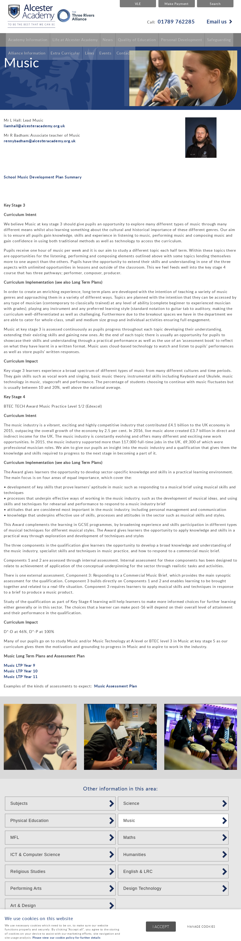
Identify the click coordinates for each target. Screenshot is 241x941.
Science (131, 803)
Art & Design (23, 905)
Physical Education (29, 820)
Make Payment (176, 3)
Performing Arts (26, 888)
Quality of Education (137, 39)
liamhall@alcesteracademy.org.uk (34, 125)
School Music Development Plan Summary (43, 177)
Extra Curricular (65, 53)
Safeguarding (219, 39)
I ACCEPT (161, 927)
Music (129, 820)
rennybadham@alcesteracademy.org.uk (40, 140)
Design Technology (142, 888)
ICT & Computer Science (35, 854)
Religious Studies (28, 871)
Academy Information (28, 39)
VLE (137, 3)
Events (105, 53)
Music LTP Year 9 (19, 665)
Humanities (134, 854)
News (108, 39)
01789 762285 (176, 21)
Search (215, 3)
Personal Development (181, 39)
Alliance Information (27, 53)
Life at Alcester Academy (75, 39)
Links (89, 53)
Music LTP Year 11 (21, 676)
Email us (217, 21)
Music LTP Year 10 (21, 671)
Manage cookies (202, 927)
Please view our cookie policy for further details (66, 938)
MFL (14, 837)
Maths (129, 837)
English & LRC (138, 871)
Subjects (19, 803)
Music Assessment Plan (115, 686)
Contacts (124, 53)
